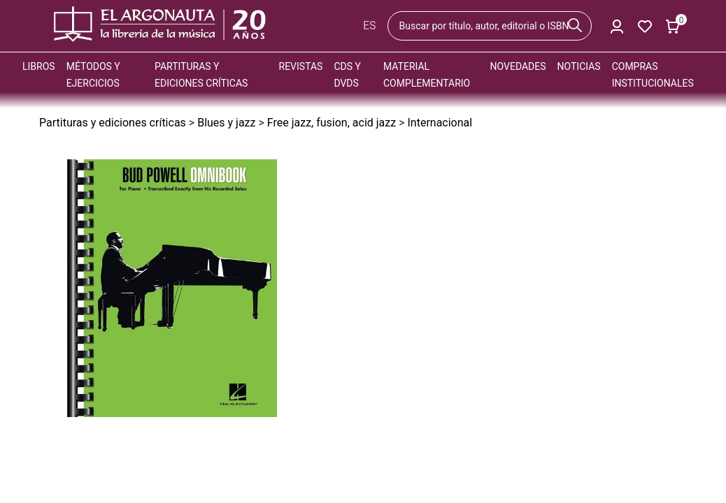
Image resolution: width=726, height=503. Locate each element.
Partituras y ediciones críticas (112, 122)
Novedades (518, 66)
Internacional (439, 122)
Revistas (301, 66)
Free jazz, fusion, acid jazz (331, 122)
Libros (38, 66)
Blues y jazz (226, 122)
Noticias (579, 66)
